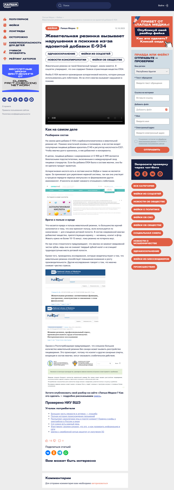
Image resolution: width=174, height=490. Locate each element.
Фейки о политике (146, 209)
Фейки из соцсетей (95, 54)
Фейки (52, 28)
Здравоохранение (61, 54)
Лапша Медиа (67, 28)
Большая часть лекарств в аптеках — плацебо (74, 413)
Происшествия (144, 266)
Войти (163, 5)
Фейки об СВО (143, 217)
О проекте (6, 106)
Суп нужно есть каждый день (65, 424)
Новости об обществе (149, 201)
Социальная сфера (147, 233)
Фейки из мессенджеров (151, 259)
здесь (97, 396)
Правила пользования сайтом (15, 110)
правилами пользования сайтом (151, 143)
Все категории (143, 185)
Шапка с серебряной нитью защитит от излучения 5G (77, 431)
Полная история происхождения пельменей (73, 416)
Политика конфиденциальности (16, 114)
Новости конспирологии (67, 60)
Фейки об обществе (107, 60)
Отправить (152, 149)
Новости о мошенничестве (145, 241)
